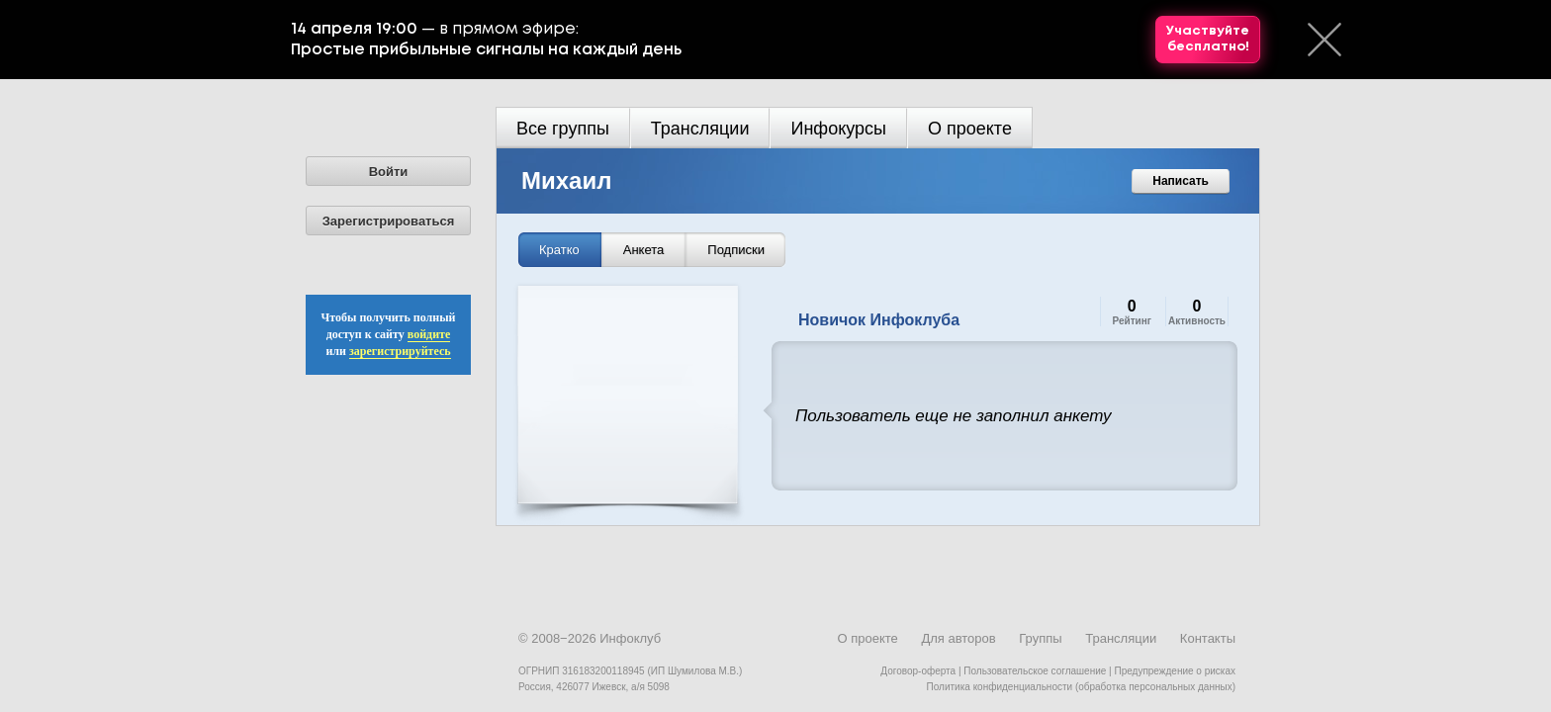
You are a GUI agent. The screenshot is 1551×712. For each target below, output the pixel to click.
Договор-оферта (918, 671)
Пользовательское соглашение (1034, 671)
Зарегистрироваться (388, 221)
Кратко (559, 249)
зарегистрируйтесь (400, 351)
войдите (429, 334)
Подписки (736, 249)
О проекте (970, 128)
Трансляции (700, 128)
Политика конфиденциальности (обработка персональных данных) (1081, 686)
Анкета (644, 249)
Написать (1180, 181)
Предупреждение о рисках (1174, 671)
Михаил (566, 180)
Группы (1040, 638)
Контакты (1207, 638)
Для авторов (958, 638)
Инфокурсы (838, 128)
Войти (389, 171)
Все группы (562, 128)
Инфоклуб (630, 638)
